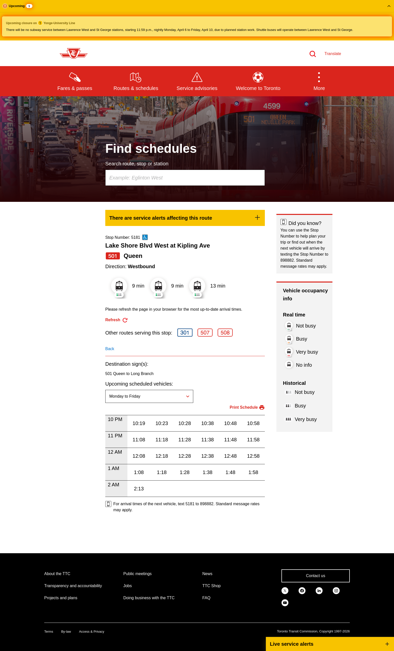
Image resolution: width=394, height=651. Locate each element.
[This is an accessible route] (145, 237)
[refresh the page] (116, 320)
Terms (48, 631)
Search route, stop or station (136, 163)
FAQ (206, 598)
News (207, 574)
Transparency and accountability (73, 586)
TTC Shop (211, 586)
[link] (185, 218)
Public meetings (137, 574)
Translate (332, 54)
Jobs (127, 586)
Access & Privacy (91, 631)
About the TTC (57, 574)
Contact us (315, 576)
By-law (66, 631)
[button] (197, 20)
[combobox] (185, 178)
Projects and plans (60, 598)
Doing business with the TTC (149, 598)
